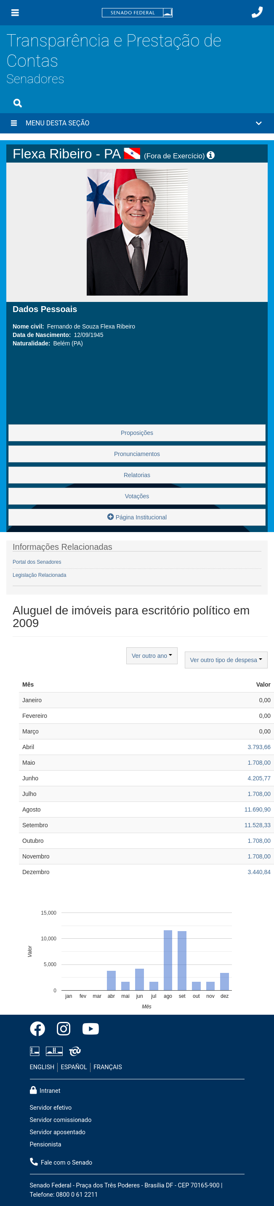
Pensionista (45, 1144)
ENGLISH (42, 1067)
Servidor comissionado (61, 1120)
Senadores (35, 78)
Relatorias (137, 475)
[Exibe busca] (17, 103)
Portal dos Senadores (37, 562)
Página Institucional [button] (137, 517)
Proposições (137, 432)
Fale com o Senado (61, 1162)
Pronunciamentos (137, 454)
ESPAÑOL (74, 1067)
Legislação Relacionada (39, 575)
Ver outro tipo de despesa (226, 660)
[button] (137, 123)
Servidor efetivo (51, 1107)
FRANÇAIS (107, 1067)
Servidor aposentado (57, 1132)
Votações (137, 496)
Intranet (45, 1090)
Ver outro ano (152, 655)
